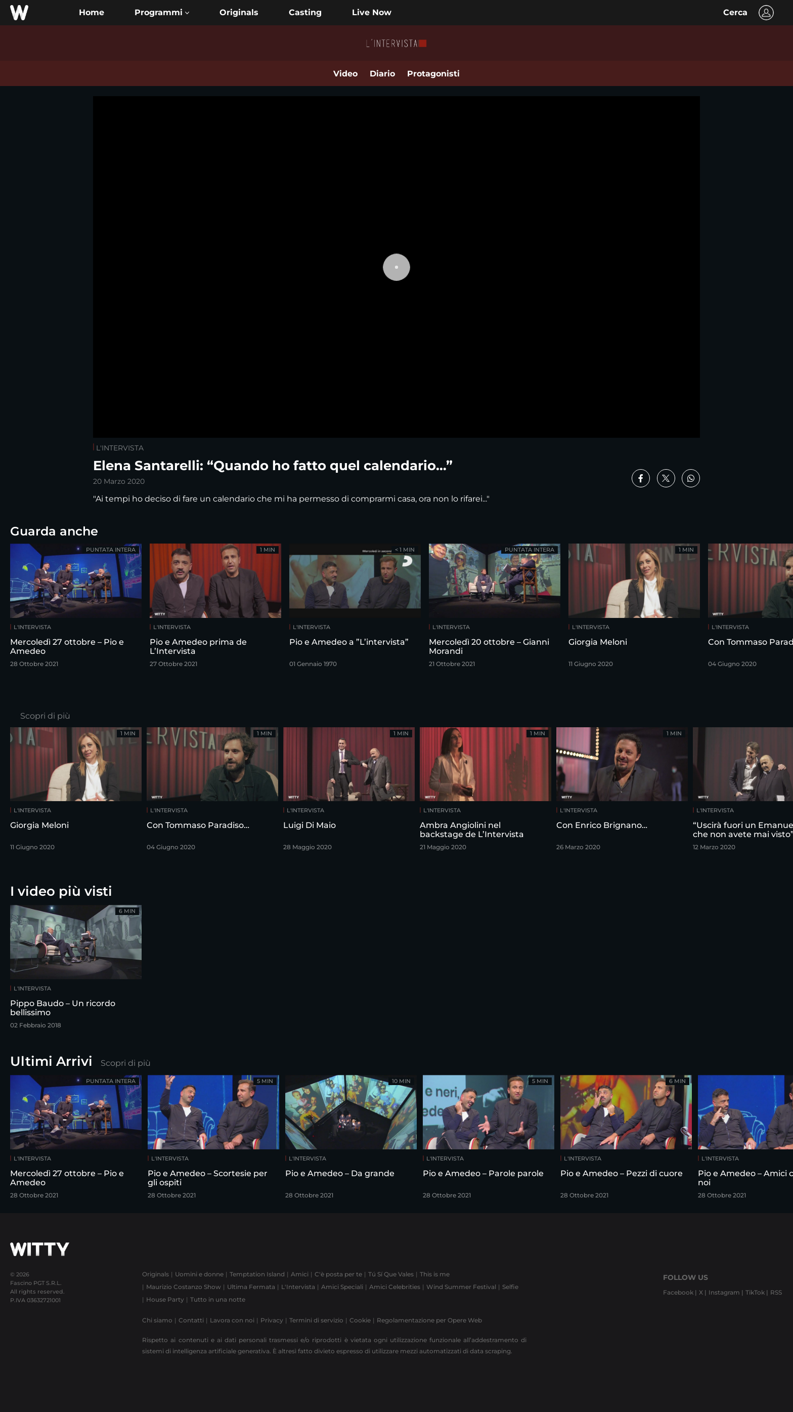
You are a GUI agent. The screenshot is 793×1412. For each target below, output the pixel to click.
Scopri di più (45, 716)
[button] (162, 13)
